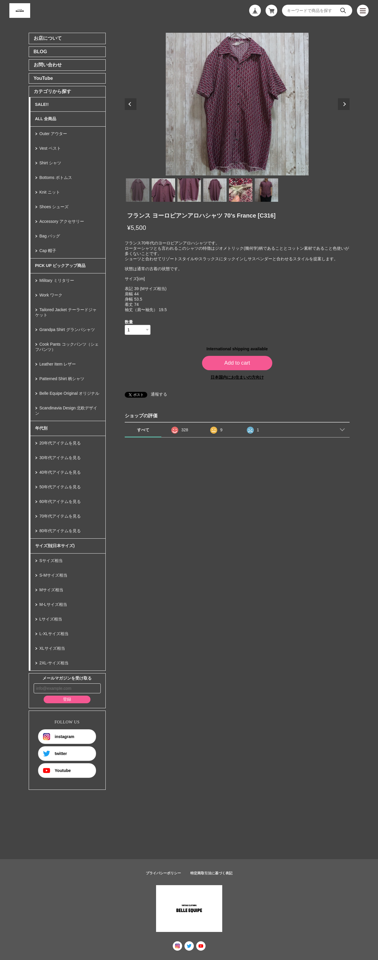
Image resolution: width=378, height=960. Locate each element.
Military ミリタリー (57, 280)
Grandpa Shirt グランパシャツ (67, 329)
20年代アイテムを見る (60, 443)
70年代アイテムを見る (60, 516)
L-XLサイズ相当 (54, 633)
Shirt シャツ (50, 163)
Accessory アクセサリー (62, 221)
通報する (159, 394)
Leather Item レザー (58, 364)
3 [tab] (189, 190)
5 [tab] (240, 190)
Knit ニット (50, 192)
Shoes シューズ (54, 206)
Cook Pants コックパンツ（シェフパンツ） (67, 347)
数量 (129, 322)
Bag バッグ (50, 236)
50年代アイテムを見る (60, 487)
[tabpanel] (237, 104)
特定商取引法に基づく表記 (211, 873)
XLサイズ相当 (52, 648)
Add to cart (237, 363)
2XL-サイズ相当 (54, 663)
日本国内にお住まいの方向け (237, 377)
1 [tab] (137, 190)
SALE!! (42, 104)
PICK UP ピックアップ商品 (60, 265)
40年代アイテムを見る (60, 472)
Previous (130, 104)
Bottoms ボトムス (56, 177)
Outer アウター (53, 133)
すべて (143, 430)
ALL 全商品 (46, 118)
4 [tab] (215, 190)
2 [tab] (163, 190)
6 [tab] (266, 190)
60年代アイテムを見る (60, 501)
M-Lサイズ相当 (53, 604)
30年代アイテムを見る (60, 457)
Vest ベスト (50, 148)
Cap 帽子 (48, 250)
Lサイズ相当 (51, 619)
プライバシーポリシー (163, 873)
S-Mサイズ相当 (54, 575)
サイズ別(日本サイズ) (55, 545)
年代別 (41, 428)
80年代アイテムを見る (60, 530)
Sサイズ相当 (51, 560)
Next (344, 104)
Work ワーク (51, 295)
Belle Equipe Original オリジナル (70, 393)
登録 (67, 699)
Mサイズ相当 (52, 589)
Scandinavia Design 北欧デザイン (66, 411)
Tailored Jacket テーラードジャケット (66, 312)
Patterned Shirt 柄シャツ (62, 378)
